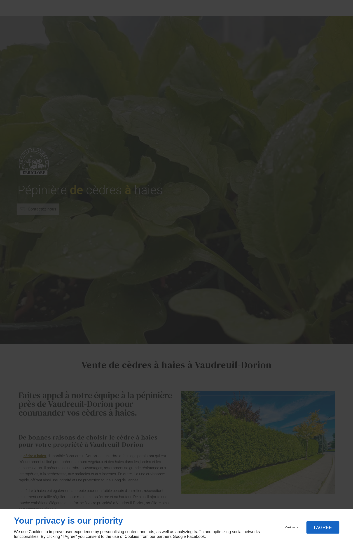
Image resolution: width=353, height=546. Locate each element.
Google (179, 536)
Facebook (196, 536)
